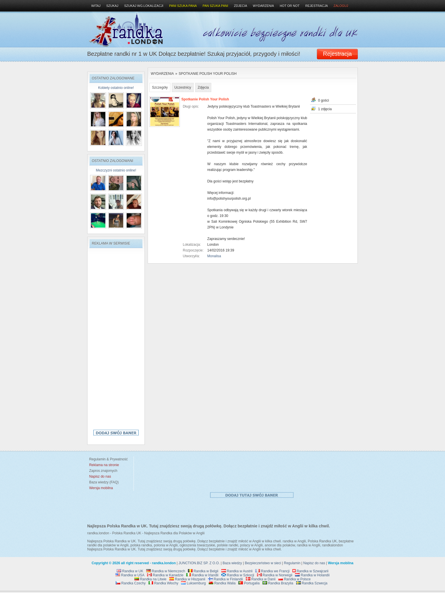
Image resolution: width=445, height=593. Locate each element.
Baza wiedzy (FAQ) (103, 482)
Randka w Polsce (294, 579)
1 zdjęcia (325, 109)
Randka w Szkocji (237, 575)
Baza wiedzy (232, 563)
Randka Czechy (131, 583)
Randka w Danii (260, 579)
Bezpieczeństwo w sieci (263, 563)
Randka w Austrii (237, 571)
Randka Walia (222, 583)
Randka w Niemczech (165, 571)
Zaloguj (341, 5)
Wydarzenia (162, 74)
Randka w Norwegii (274, 575)
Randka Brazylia (278, 583)
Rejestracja (316, 5)
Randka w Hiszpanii (187, 579)
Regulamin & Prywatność (107, 459)
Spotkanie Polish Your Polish (208, 74)
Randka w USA (129, 575)
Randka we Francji (272, 571)
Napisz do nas (314, 563)
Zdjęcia (203, 87)
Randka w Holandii (312, 575)
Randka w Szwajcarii (310, 571)
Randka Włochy (163, 583)
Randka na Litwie (150, 579)
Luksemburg (193, 583)
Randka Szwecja (312, 583)
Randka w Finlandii (225, 579)
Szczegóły (160, 87)
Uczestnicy (182, 87)
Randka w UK (130, 571)
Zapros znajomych (103, 471)
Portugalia (248, 583)
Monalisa (214, 256)
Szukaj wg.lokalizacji (143, 5)
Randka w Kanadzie (165, 575)
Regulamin (292, 563)
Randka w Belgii (203, 571)
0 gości (323, 100)
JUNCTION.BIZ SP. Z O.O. (199, 563)
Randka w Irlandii (202, 575)
